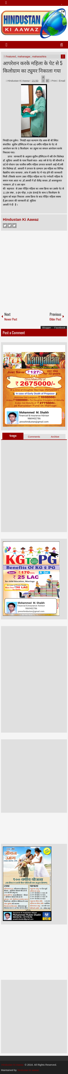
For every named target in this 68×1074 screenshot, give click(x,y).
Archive (55, 436)
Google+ (14, 225)
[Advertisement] (34, 270)
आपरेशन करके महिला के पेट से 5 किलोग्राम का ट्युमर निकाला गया (32, 66)
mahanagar (24, 56)
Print (53, 80)
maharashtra (39, 56)
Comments (34, 436)
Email (61, 80)
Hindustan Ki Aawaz (19, 80)
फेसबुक (13, 436)
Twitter (10, 225)
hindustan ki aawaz (28, 1070)
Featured (11, 56)
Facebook (5, 225)
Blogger (46, 327)
